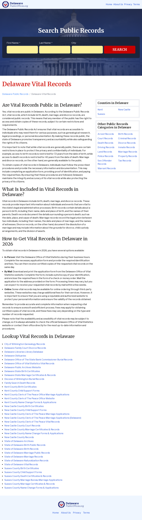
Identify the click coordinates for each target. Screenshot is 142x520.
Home (109, 4)
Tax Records (124, 160)
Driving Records (106, 147)
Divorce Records (127, 143)
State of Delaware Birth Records (21, 449)
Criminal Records (127, 138)
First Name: (13, 43)
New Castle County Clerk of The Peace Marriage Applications (36, 414)
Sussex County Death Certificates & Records (27, 476)
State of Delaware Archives (19, 441)
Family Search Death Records (19, 383)
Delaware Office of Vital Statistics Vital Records (29, 363)
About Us (118, 4)
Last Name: (45, 43)
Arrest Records (106, 134)
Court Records (105, 138)
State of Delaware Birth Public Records (24, 445)
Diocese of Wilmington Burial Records (24, 379)
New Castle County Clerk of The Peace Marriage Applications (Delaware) (42, 418)
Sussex (101, 114)
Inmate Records (126, 147)
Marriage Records (127, 151)
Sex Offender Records (105, 162)
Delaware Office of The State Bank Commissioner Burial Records (38, 359)
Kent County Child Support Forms (22, 390)
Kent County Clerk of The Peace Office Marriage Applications (36, 394)
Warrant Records (107, 168)
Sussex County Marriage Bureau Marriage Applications (33, 480)
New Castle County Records (19, 437)
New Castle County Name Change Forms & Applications (33, 433)
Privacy (128, 4)
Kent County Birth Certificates (20, 386)
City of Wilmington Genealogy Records (24, 344)
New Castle (124, 109)
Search (120, 49)
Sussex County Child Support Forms (23, 472)
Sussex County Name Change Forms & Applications (31, 487)
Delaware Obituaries (15, 355)
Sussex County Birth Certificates (21, 468)
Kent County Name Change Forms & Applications (30, 402)
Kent (100, 109)
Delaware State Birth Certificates (22, 371)
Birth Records (125, 134)
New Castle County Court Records (22, 425)
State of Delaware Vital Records (21, 464)
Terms (136, 4)
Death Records (105, 143)
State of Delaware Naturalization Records (26, 460)
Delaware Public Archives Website (22, 367)
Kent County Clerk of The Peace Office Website (29, 398)
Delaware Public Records (15, 94)
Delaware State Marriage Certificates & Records (30, 375)
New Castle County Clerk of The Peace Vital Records (32, 421)
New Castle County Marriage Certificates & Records (31, 429)
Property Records (127, 156)
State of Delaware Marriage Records (23, 456)
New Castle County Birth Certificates (24, 406)
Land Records (105, 151)
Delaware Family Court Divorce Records (25, 348)
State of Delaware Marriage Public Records (27, 452)
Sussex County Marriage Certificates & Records (29, 484)
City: (74, 43)
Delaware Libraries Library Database (23, 352)
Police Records (105, 156)
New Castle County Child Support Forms (25, 410)
